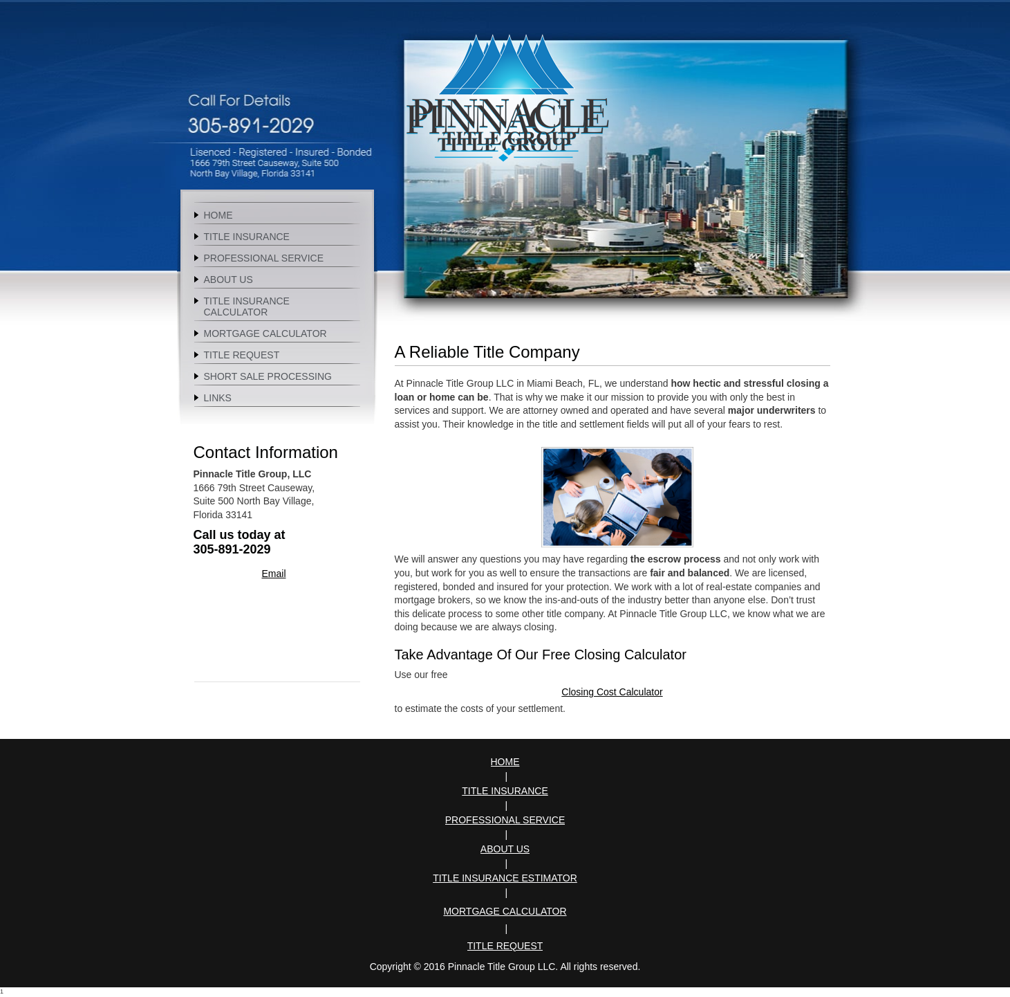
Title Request (505, 945)
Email (273, 573)
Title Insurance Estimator (505, 878)
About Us (505, 848)
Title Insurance (505, 790)
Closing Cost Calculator (611, 691)
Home (505, 761)
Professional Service (505, 819)
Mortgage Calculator (504, 911)
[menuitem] (277, 214)
